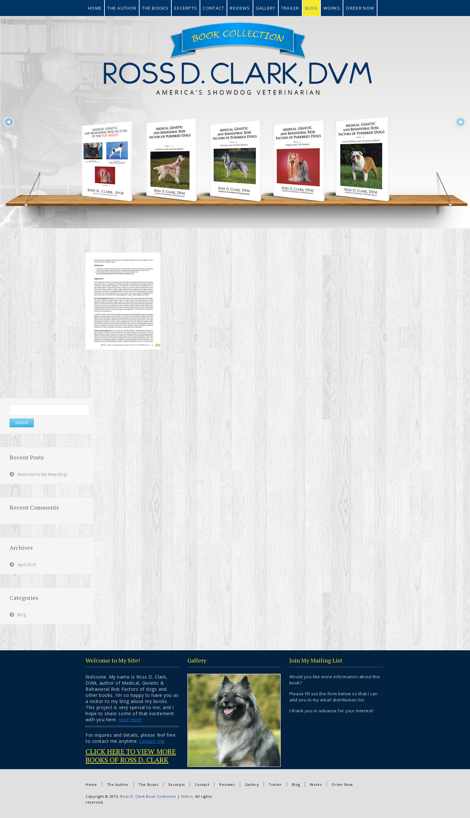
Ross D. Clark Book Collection (148, 796)
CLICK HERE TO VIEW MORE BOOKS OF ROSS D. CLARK (131, 755)
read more (130, 719)
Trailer (275, 784)
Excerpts (176, 784)
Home (91, 784)
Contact (202, 784)
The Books (148, 784)
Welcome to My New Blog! (42, 474)
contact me (152, 741)
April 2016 (26, 564)
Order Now (342, 784)
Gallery (252, 784)
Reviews (227, 784)
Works (315, 784)
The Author (118, 784)
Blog (21, 615)
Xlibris (187, 796)
